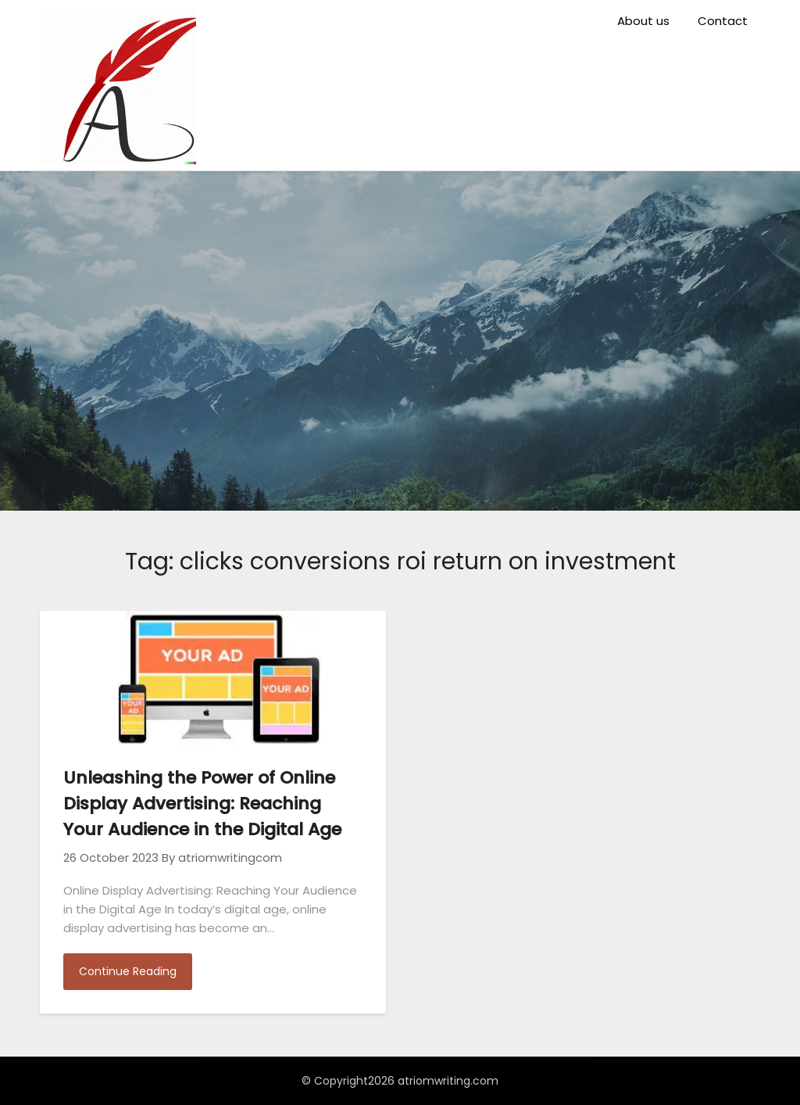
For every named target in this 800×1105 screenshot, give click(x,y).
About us (643, 21)
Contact (723, 21)
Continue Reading (128, 971)
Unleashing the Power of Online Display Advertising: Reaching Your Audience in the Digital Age (202, 803)
